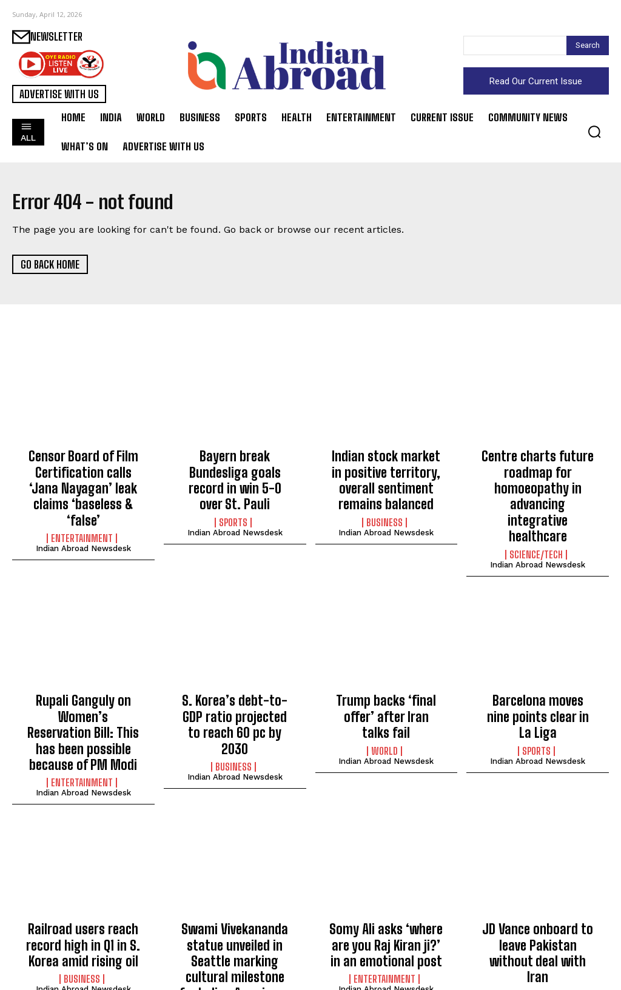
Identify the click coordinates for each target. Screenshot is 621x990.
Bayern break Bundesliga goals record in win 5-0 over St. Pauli (235, 469)
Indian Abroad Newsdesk (83, 522)
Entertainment (82, 512)
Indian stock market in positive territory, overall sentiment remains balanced (386, 476)
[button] (594, 131)
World (384, 700)
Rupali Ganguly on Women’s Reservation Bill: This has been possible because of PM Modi (83, 696)
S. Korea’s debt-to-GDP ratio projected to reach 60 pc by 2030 (235, 683)
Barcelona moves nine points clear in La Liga (537, 677)
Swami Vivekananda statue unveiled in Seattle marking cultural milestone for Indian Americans (235, 910)
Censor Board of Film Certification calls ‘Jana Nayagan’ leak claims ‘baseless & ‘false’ (83, 476)
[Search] (587, 45)
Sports (233, 499)
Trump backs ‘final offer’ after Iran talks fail (386, 677)
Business (384, 512)
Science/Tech (536, 525)
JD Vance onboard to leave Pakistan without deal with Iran (537, 897)
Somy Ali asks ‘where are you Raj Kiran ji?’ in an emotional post (386, 897)
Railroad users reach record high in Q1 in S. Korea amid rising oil (83, 897)
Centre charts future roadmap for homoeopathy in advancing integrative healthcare (538, 482)
